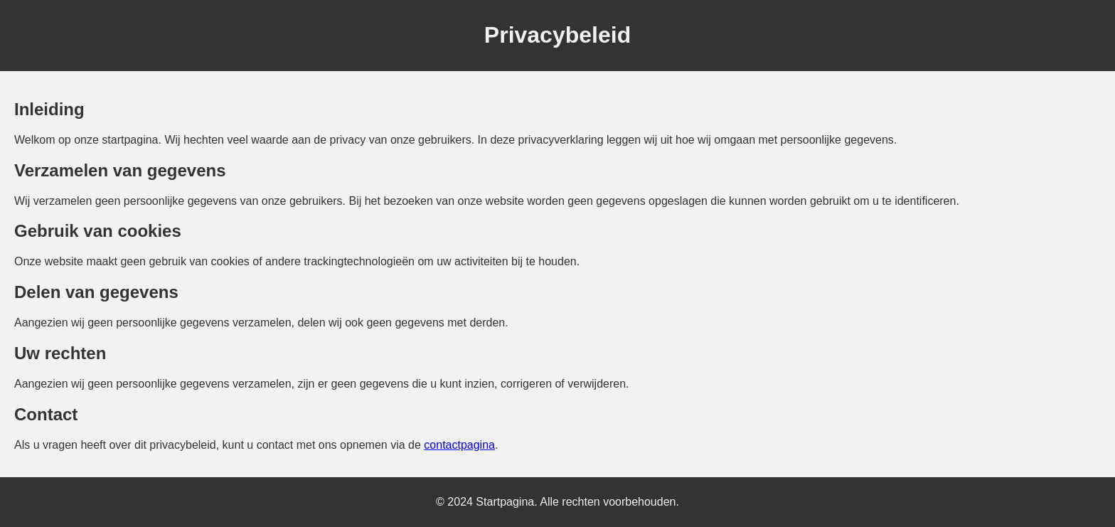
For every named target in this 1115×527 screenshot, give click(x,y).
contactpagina (459, 445)
